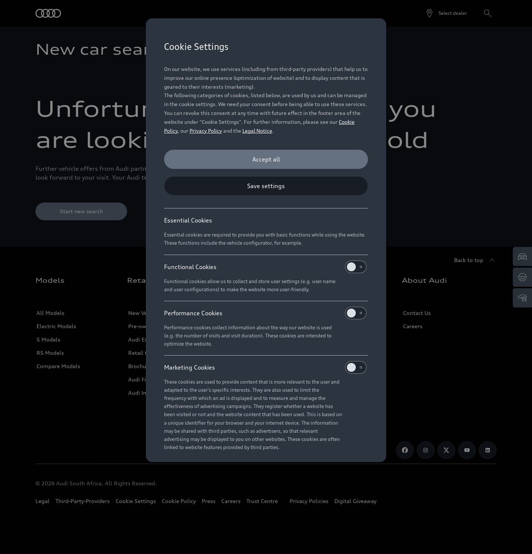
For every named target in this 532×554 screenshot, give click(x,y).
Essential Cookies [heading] (188, 220)
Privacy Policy (206, 131)
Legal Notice (257, 131)
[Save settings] (266, 186)
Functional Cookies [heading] (265, 267)
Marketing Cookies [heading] (265, 367)
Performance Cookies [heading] (265, 313)
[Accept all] (266, 159)
